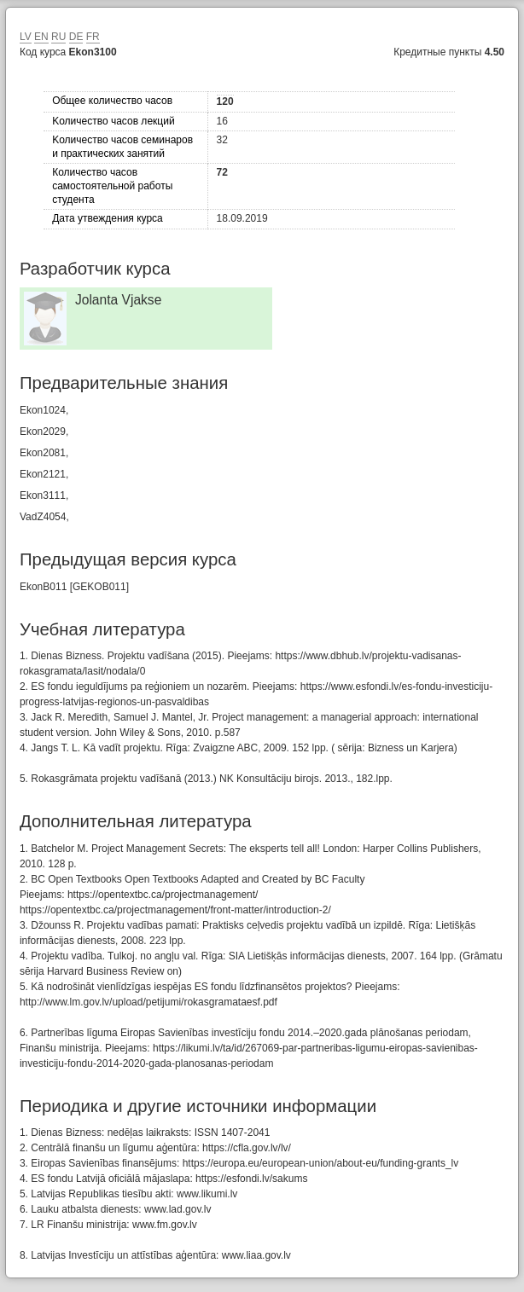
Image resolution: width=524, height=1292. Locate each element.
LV (26, 37)
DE (76, 37)
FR (93, 37)
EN (41, 37)
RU (58, 37)
